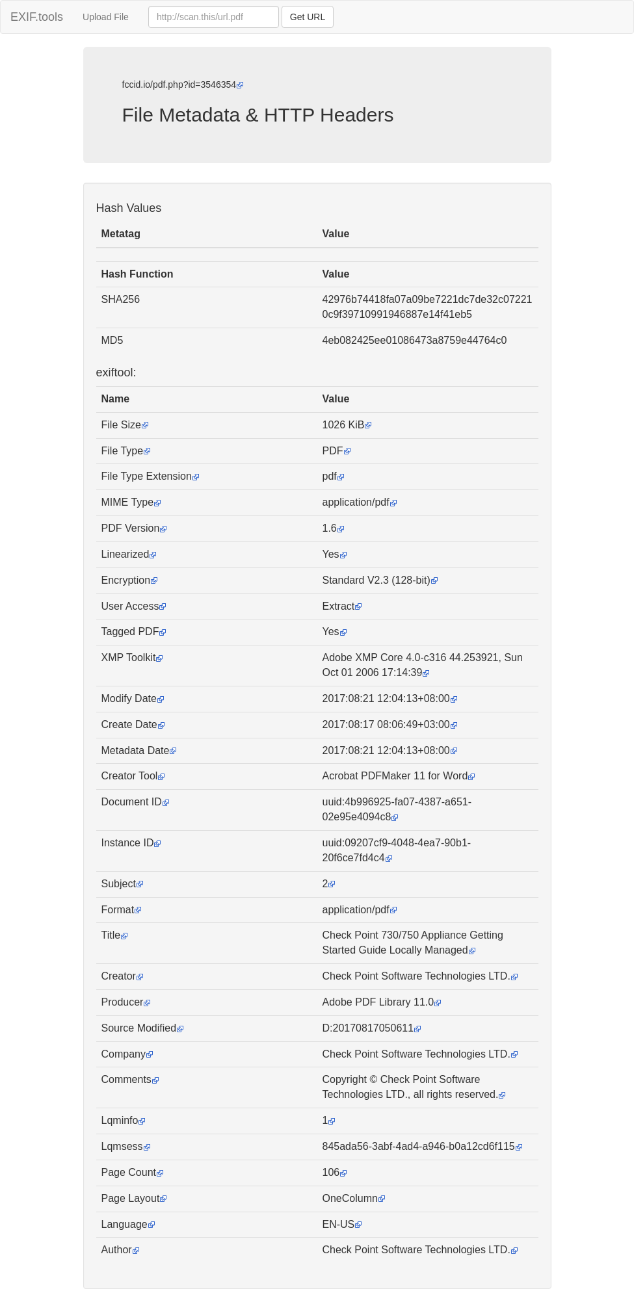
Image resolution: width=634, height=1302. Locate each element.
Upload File (106, 17)
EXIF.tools (36, 16)
